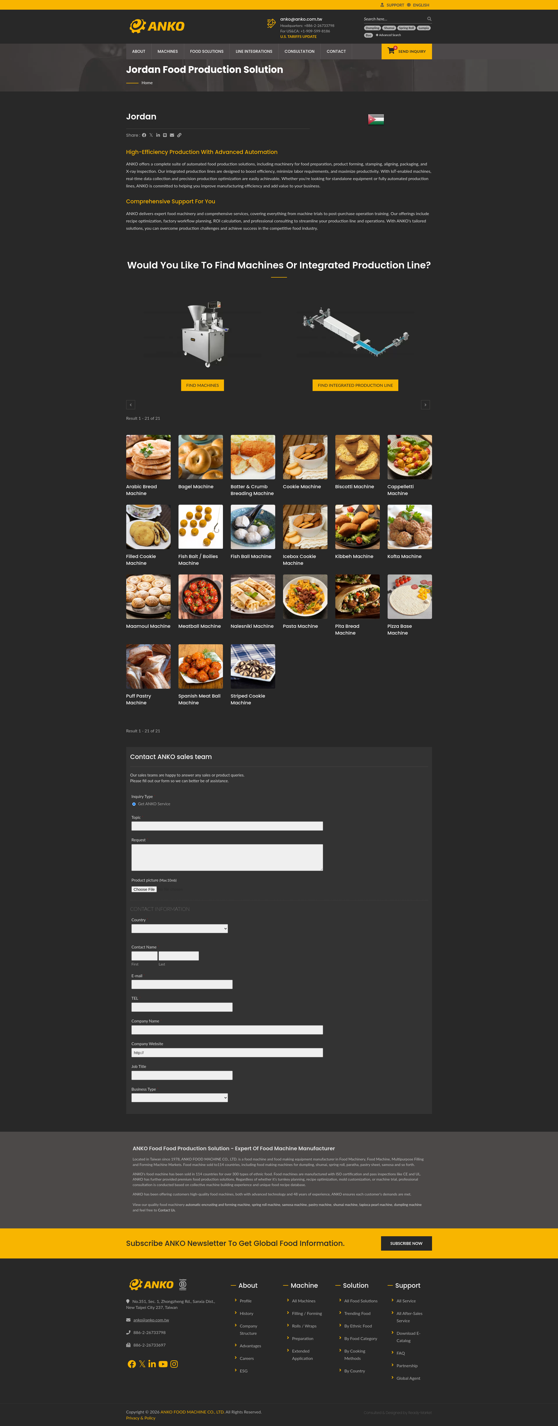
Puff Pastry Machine (138, 699)
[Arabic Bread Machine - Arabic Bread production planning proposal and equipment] (148, 457)
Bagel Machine (196, 486)
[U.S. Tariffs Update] (298, 36)
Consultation (299, 51)
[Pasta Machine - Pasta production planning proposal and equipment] (305, 596)
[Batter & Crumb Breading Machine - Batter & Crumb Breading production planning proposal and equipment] (253, 457)
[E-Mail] (172, 135)
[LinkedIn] (158, 135)
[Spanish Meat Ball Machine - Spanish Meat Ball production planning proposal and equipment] (201, 666)
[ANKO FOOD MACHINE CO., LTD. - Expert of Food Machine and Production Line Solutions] (157, 25)
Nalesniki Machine (252, 626)
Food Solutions (207, 51)
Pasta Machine (300, 626)
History (247, 1313)
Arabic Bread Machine (141, 490)
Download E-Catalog (409, 1337)
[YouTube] (163, 1364)
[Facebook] (144, 135)
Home (147, 82)
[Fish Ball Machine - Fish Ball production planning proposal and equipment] (253, 527)
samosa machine (301, 1204)
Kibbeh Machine (354, 556)
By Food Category (360, 1338)
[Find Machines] (202, 332)
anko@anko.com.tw (301, 19)
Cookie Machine (302, 486)
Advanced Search (388, 35)
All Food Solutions (361, 1300)
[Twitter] (151, 135)
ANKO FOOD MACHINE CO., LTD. (192, 1411)
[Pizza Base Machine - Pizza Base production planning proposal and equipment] (410, 596)
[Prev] (130, 404)
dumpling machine (147, 1210)
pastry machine (328, 1204)
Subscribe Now (406, 1243)
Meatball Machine (200, 626)
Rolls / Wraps (304, 1325)
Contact (336, 51)
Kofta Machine (405, 556)
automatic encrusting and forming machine (220, 1204)
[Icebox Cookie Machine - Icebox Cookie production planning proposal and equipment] (305, 527)
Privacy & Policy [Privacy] (141, 1417)
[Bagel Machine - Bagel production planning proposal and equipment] (201, 457)
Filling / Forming (307, 1313)
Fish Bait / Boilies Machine (198, 559)
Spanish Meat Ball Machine (200, 699)
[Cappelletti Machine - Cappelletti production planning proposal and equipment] (410, 457)
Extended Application (302, 1354)
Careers (247, 1358)
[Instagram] (174, 1364)
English (421, 5)
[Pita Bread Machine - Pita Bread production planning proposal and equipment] (357, 596)
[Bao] (368, 35)
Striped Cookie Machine (248, 699)
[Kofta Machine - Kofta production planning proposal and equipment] (410, 527)
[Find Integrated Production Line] (355, 332)
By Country (354, 1370)
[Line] (165, 135)
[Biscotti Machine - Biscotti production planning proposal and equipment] (357, 457)
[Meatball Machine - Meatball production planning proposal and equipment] (201, 596)
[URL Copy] (179, 135)
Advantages (250, 1345)
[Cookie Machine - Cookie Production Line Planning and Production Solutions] (305, 457)
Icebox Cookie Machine (299, 559)
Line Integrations (254, 51)
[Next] (425, 404)
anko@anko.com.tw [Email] (151, 1319)
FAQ (401, 1352)
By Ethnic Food (358, 1325)
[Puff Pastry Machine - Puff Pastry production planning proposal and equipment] (148, 666)
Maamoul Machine (148, 626)
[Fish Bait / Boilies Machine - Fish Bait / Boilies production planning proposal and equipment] (201, 527)
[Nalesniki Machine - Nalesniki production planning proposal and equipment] (253, 596)
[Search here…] (394, 18)
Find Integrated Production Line (355, 385)
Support (395, 5)
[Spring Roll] (406, 28)
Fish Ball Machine (251, 556)
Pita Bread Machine (347, 629)
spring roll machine (271, 1204)
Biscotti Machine (354, 486)
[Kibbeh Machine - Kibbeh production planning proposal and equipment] (357, 527)
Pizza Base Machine (400, 629)
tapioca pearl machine (387, 1204)
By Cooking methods (354, 1354)
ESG (244, 1370)
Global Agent (409, 1378)
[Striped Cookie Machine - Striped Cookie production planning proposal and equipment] (253, 666)
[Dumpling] (372, 28)
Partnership (407, 1365)
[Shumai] (389, 28)
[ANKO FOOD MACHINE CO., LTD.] (174, 1285)
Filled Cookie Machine (141, 559)
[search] (428, 18)
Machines (168, 51)
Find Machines (202, 385)
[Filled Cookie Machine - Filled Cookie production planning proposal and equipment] (148, 527)
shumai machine (355, 1204)
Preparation (303, 1338)
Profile (246, 1300)
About (138, 51)
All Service (406, 1300)
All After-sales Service (410, 1317)
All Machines (304, 1300)
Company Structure (248, 1329)
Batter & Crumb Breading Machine (252, 490)
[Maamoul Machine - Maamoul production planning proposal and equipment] (148, 596)
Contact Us (197, 1210)
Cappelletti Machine (401, 490)
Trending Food (357, 1313)
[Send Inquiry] (407, 51)
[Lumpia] (424, 28)
